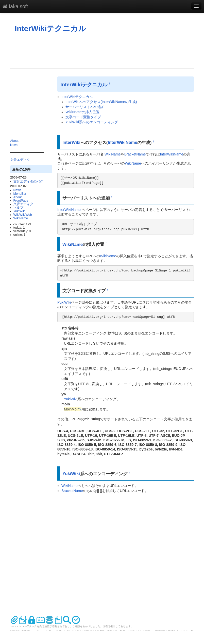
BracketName (135, 154)
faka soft (15, 6)
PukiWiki (64, 302)
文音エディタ (20, 160)
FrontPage (20, 200)
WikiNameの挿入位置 (82, 112)
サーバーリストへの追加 (85, 107)
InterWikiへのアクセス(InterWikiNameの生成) (101, 102)
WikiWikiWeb (22, 214)
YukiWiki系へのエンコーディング (91, 122)
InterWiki (71, 142)
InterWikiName (122, 142)
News (14, 145)
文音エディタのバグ (28, 181)
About (14, 141)
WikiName (20, 218)
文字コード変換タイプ (83, 117)
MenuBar (19, 193)
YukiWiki (19, 211)
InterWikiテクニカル (50, 28)
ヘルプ (18, 207)
